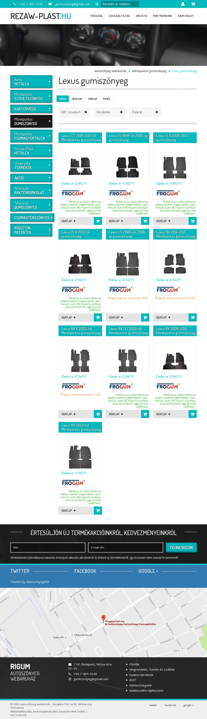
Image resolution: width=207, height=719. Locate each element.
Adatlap (68, 221)
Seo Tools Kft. (18, 715)
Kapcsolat (186, 16)
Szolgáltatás (119, 16)
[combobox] (74, 112)
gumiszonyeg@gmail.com (88, 679)
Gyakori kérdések (141, 675)
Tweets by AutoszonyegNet (29, 582)
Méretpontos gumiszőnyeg (149, 71)
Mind (62, 99)
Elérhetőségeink (140, 685)
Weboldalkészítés (21, 711)
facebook (170, 705)
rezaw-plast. (40, 16)
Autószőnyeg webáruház (110, 71)
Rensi (31, 81)
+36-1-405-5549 (82, 674)
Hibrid (92, 99)
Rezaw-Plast (31, 150)
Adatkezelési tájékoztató (146, 690)
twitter (153, 705)
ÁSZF (132, 680)
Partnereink (162, 16)
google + (188, 705)
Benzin (77, 99)
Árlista (141, 16)
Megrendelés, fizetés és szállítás (152, 669)
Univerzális (31, 165)
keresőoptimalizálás (45, 711)
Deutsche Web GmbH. (72, 711)
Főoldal (97, 16)
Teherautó (31, 190)
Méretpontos (31, 96)
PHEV (106, 99)
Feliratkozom (181, 547)
